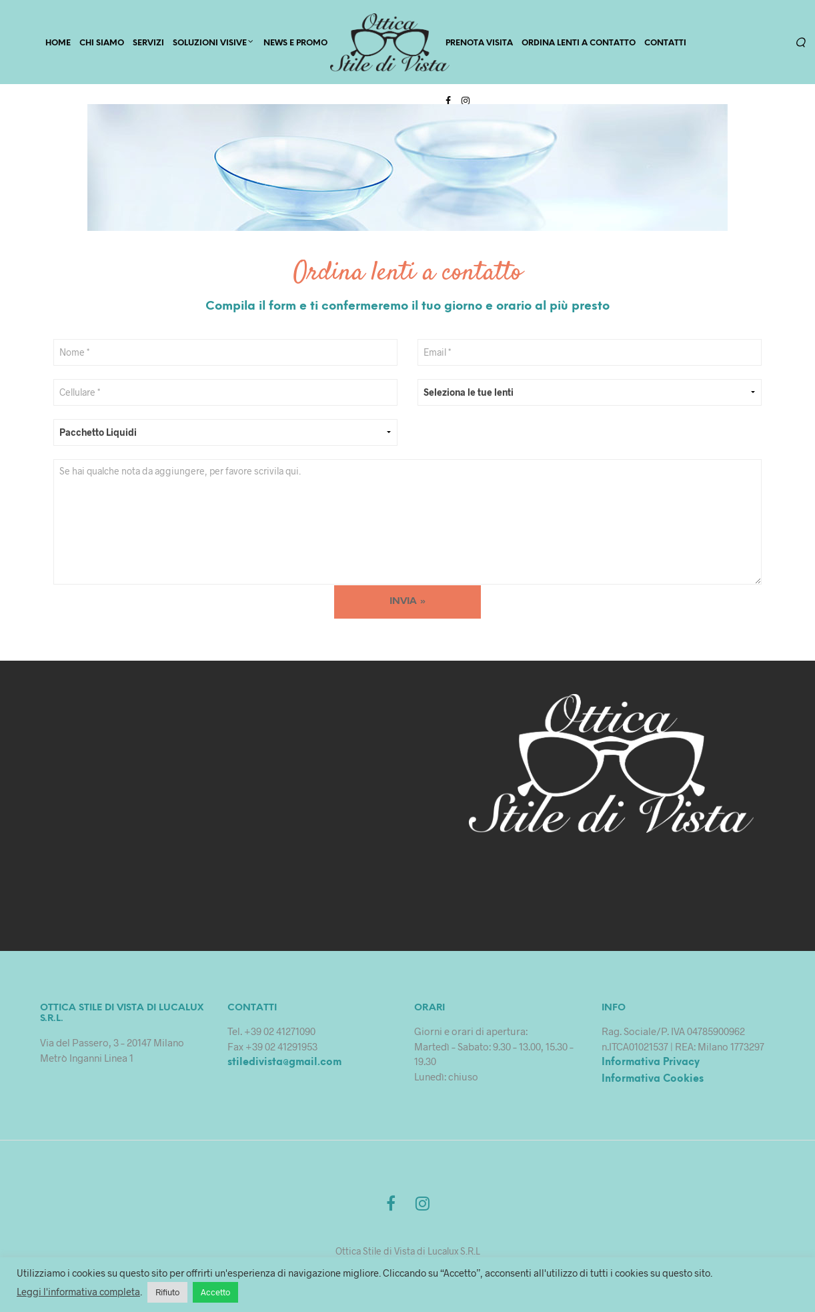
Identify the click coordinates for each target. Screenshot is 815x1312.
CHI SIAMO (101, 44)
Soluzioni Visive (210, 44)
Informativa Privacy (651, 1065)
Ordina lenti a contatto (579, 44)
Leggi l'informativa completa (78, 1291)
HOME (58, 44)
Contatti (665, 44)
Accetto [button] (215, 1292)
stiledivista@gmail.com (284, 1065)
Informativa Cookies (653, 1081)
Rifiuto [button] (167, 1292)
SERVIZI (148, 44)
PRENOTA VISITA (479, 44)
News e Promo (295, 44)
